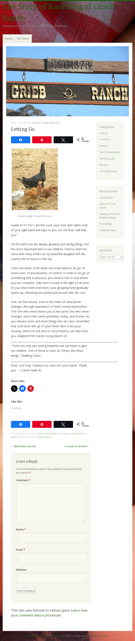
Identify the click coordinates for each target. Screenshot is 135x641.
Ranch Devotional (47, 433)
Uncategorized (108, 171)
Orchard (104, 139)
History (104, 133)
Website (21, 570)
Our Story (23, 38)
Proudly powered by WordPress (45, 635)
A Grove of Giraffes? (77, 446)
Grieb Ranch (77, 433)
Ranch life (16, 436)
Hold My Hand (108, 230)
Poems (103, 146)
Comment (23, 480)
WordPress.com (98, 635)
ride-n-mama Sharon (45, 122)
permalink (44, 436)
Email (20, 549)
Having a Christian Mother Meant (110, 215)
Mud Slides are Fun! (23, 446)
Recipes (104, 165)
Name (21, 529)
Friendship (106, 224)
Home (9, 38)
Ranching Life (107, 158)
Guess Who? (107, 197)
